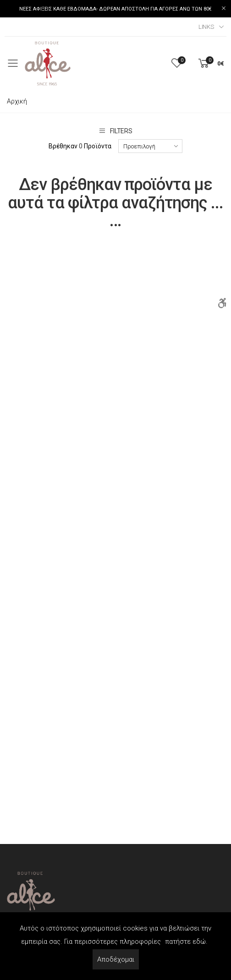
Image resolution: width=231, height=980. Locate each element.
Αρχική (17, 101)
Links (206, 26)
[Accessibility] (222, 303)
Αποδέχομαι (115, 959)
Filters (115, 131)
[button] (210, 63)
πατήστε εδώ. (186, 941)
